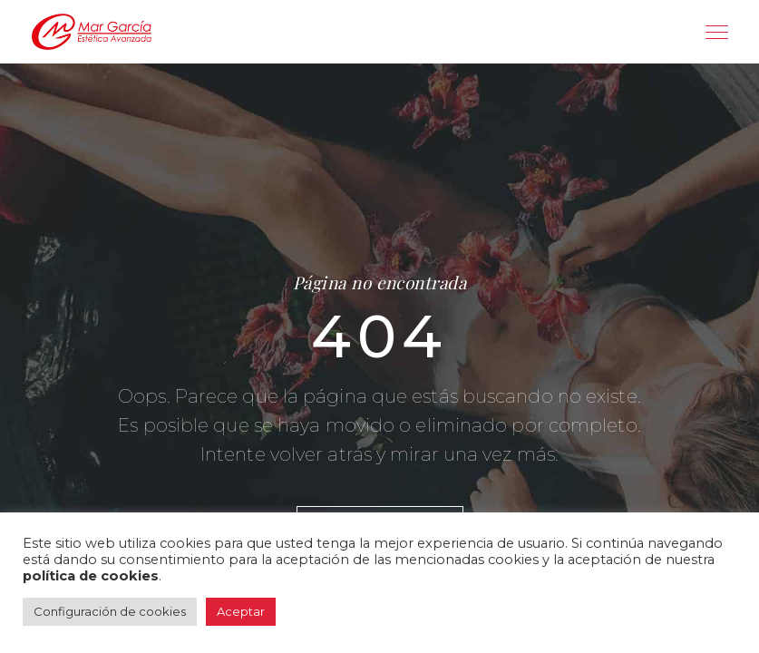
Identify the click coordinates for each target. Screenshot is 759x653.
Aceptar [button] (241, 611)
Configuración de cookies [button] (110, 611)
